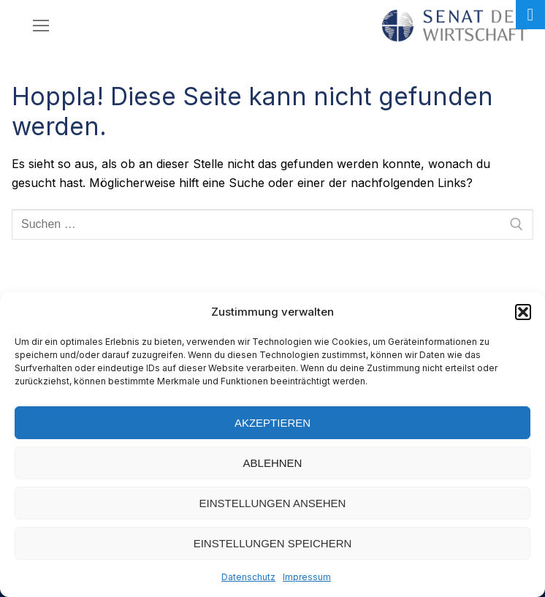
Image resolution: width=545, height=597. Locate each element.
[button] (523, 312)
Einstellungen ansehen (272, 503)
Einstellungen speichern (273, 543)
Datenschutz (248, 576)
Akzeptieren (272, 423)
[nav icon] (41, 25)
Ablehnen (272, 463)
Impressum (307, 576)
